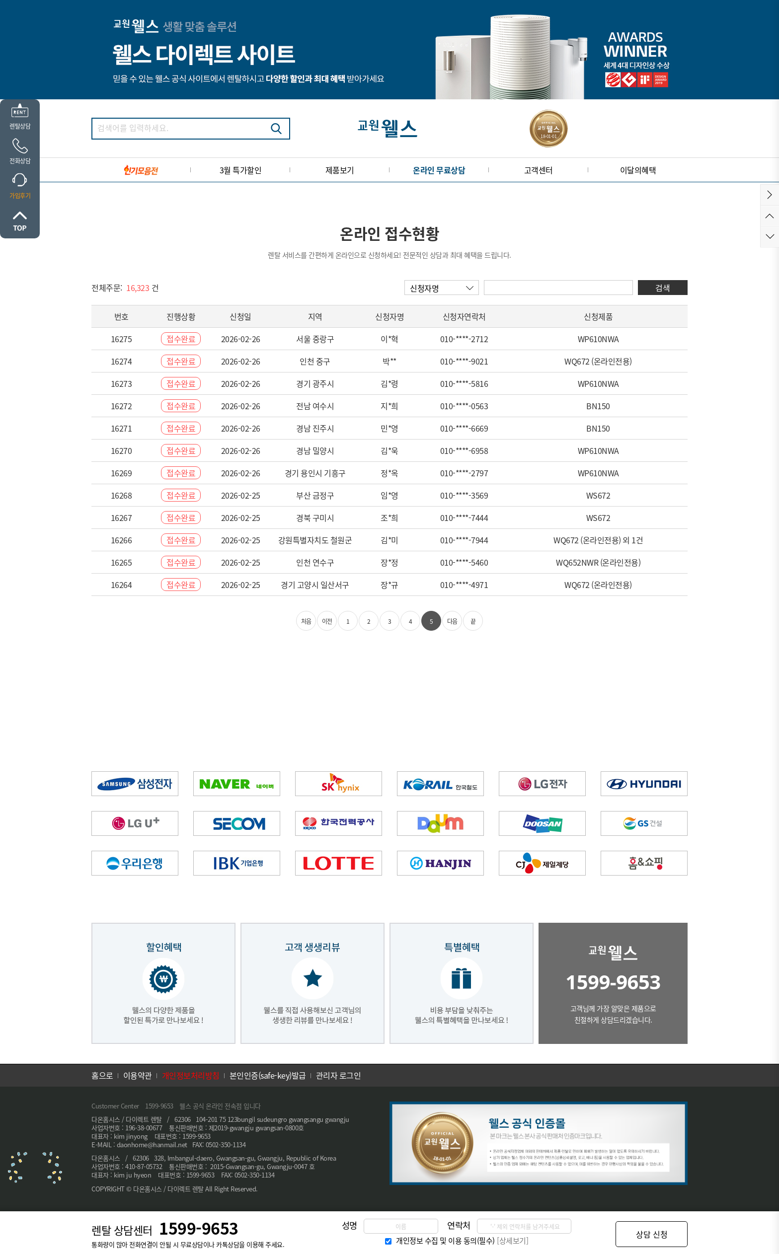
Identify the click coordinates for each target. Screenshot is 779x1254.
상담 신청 (652, 1234)
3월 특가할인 (241, 170)
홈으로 (102, 1075)
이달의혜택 (638, 170)
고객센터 (538, 170)
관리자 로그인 (338, 1075)
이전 (327, 621)
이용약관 (137, 1075)
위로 (20, 221)
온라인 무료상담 (439, 170)
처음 (306, 621)
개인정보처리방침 (191, 1075)
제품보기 (339, 170)
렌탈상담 (19, 126)
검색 (276, 129)
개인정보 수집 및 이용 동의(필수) (445, 1240)
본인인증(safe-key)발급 (268, 1075)
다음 (452, 621)
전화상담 (19, 160)
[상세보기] (512, 1240)
